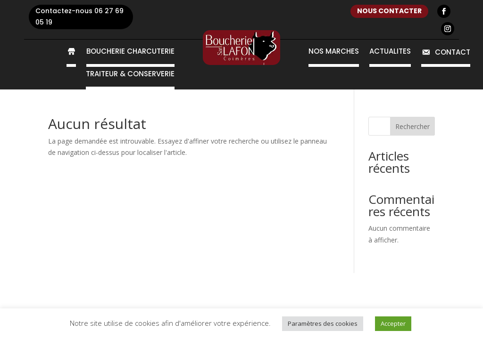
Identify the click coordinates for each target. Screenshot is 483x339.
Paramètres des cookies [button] (323, 323)
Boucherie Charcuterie (130, 52)
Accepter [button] (393, 323)
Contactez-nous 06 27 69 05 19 (79, 16)
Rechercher (412, 126)
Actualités (390, 52)
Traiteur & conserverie (130, 75)
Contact (445, 52)
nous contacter (389, 11)
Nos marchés (333, 52)
